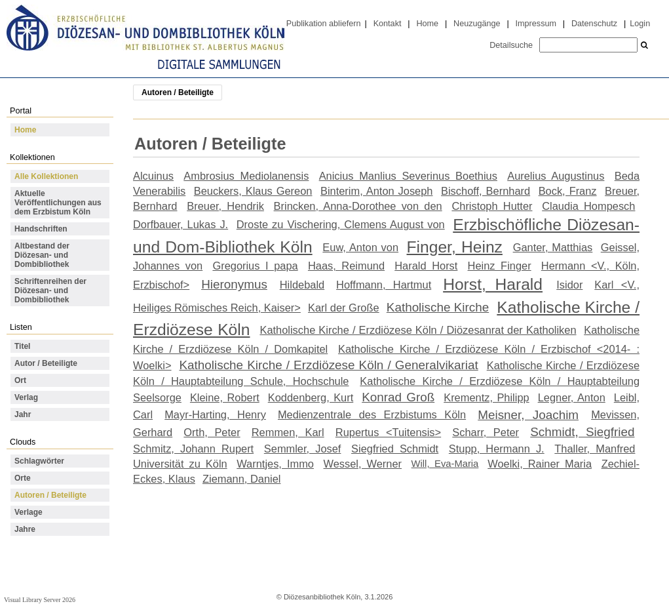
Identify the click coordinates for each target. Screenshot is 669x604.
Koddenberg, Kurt (310, 397)
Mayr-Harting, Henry (215, 414)
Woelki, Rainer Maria (539, 464)
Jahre (24, 529)
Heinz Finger (499, 266)
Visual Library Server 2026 (39, 599)
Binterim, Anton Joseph (376, 191)
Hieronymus (234, 284)
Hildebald (302, 285)
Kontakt (387, 23)
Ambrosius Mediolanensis (246, 176)
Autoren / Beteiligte (50, 495)
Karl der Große (343, 307)
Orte (22, 478)
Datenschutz (594, 23)
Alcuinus (153, 176)
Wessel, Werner (363, 464)
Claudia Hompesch (588, 206)
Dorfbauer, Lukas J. (180, 224)
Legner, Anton (571, 397)
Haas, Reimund (346, 266)
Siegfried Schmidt (394, 448)
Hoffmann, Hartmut (383, 285)
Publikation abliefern (323, 23)
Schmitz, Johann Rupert (193, 448)
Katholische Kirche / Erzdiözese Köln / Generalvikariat (329, 365)
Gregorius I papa (254, 266)
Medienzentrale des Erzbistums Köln (372, 414)
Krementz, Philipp (486, 397)
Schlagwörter (39, 461)
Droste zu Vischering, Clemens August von (341, 224)
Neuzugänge (477, 23)
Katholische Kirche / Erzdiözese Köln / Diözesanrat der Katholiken (417, 330)
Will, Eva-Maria (445, 463)
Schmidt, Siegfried (582, 432)
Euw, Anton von (360, 247)
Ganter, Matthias (553, 247)
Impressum (536, 23)
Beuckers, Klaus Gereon (253, 191)
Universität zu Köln (180, 464)
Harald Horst (425, 266)
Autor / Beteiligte (45, 363)
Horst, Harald (493, 284)
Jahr (22, 414)
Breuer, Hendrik (225, 206)
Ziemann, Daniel (241, 479)
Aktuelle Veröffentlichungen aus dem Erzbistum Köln (58, 202)
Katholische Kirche (438, 307)
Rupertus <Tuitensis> (388, 432)
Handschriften (40, 228)
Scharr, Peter (485, 432)
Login (640, 23)
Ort (20, 380)
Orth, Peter (211, 432)
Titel (22, 346)
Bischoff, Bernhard (485, 191)
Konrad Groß (398, 397)
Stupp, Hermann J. (497, 448)
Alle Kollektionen (46, 176)
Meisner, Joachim (528, 415)
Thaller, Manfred (594, 448)
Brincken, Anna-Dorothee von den (358, 206)
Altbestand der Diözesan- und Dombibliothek (41, 255)
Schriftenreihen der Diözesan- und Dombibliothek (50, 290)
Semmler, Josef (302, 448)
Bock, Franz (568, 191)
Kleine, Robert (224, 397)
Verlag (26, 397)
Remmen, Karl (288, 432)
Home (427, 23)
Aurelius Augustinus (555, 176)
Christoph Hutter (491, 206)
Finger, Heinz (455, 247)
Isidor (569, 285)
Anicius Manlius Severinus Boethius (408, 176)
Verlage (28, 512)
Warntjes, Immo (275, 464)
